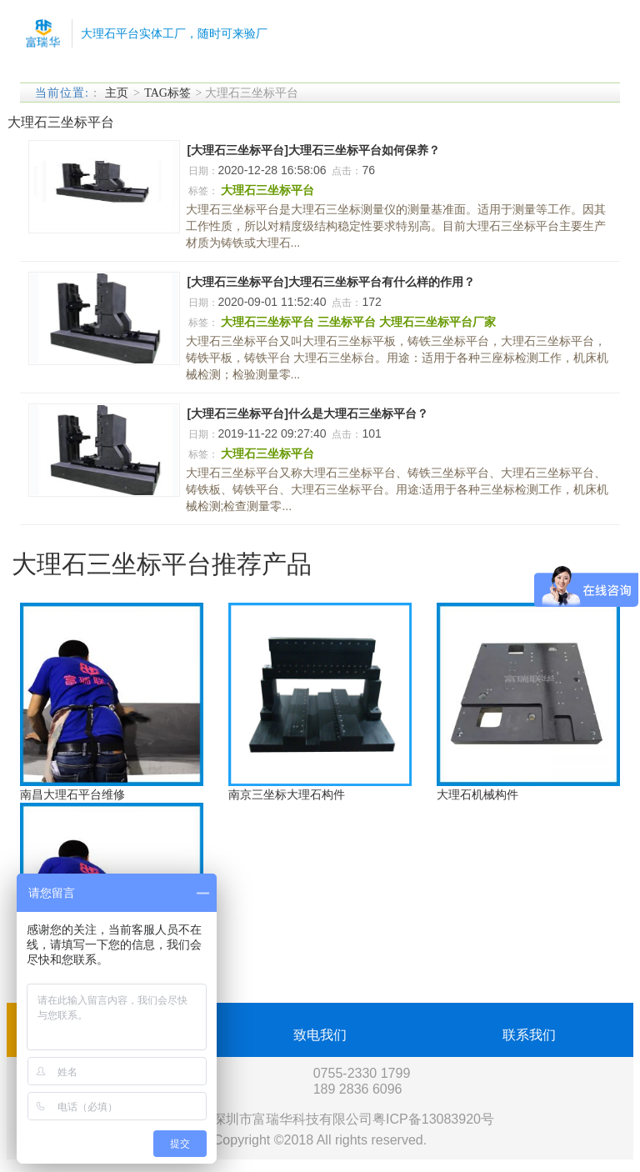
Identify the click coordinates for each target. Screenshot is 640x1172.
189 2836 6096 (357, 1089)
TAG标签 (167, 93)
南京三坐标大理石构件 (286, 794)
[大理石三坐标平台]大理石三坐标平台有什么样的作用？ (331, 281)
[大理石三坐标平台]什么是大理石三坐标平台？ (308, 413)
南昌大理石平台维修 (72, 794)
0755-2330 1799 (362, 1073)
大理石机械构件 (477, 794)
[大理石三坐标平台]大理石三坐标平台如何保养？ (314, 150)
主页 (116, 93)
